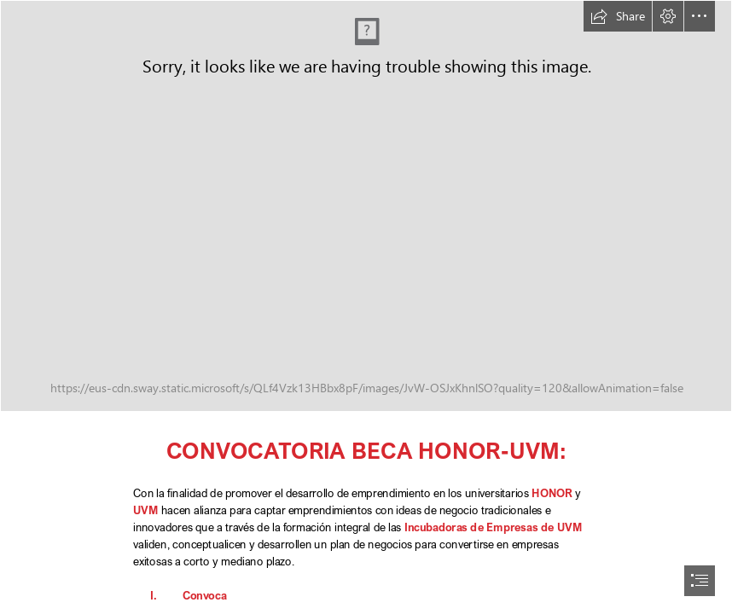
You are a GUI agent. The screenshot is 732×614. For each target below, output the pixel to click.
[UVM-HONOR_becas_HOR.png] (366, 206)
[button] (618, 16)
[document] (366, 307)
